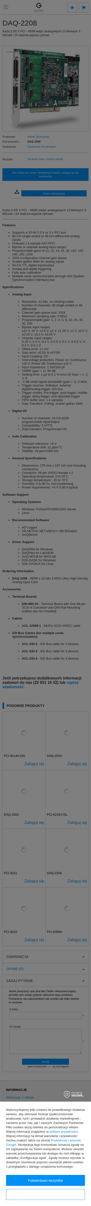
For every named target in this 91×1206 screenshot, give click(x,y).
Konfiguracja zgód (45, 1195)
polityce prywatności (64, 1131)
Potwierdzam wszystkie (45, 1180)
